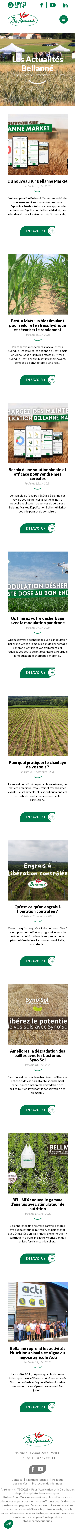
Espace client (20, 5)
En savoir (35, 231)
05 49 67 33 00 (43, 1458)
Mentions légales (37, 1479)
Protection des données (47, 1483)
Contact (17, 1479)
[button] (8, 1524)
